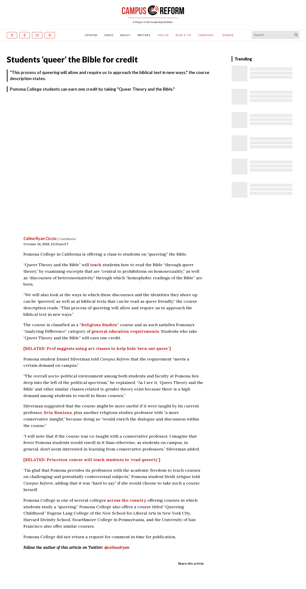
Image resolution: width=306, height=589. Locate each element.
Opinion (91, 35)
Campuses (206, 35)
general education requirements (125, 331)
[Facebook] (24, 35)
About (125, 35)
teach (96, 264)
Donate (228, 35)
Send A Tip (183, 35)
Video (109, 35)
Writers (144, 35)
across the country (126, 500)
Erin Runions (58, 412)
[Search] (296, 35)
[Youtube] (37, 35)
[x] (12, 35)
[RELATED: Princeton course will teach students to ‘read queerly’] (91, 459)
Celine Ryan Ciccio (40, 238)
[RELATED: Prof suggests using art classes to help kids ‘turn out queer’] (97, 348)
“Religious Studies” (99, 324)
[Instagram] (50, 35)
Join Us (163, 35)
